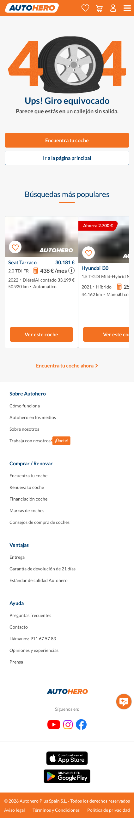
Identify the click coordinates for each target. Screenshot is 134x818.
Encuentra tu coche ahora (65, 365)
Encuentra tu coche (67, 140)
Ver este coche (41, 334)
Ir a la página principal (67, 158)
